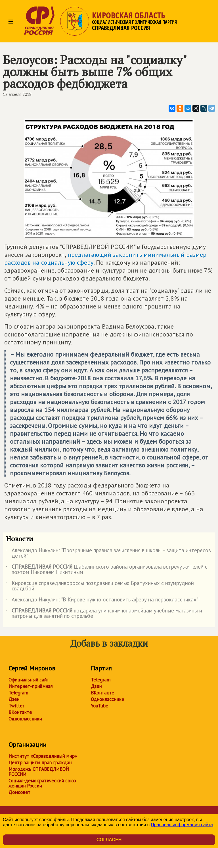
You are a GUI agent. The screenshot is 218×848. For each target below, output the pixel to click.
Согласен (109, 839)
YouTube (99, 705)
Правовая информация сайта (182, 824)
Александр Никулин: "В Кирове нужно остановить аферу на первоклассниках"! (103, 600)
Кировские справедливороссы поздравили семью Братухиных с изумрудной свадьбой (100, 586)
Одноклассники (25, 718)
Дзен (14, 699)
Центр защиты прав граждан (40, 762)
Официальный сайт (29, 679)
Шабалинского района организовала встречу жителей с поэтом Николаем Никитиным (106, 569)
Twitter (16, 705)
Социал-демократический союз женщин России (42, 783)
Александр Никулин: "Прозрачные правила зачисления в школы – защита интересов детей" (108, 553)
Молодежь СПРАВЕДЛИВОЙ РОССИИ (39, 772)
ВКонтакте (20, 712)
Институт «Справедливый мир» (43, 756)
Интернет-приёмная (31, 686)
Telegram (18, 692)
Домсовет (19, 792)
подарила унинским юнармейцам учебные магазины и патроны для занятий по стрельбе (104, 613)
